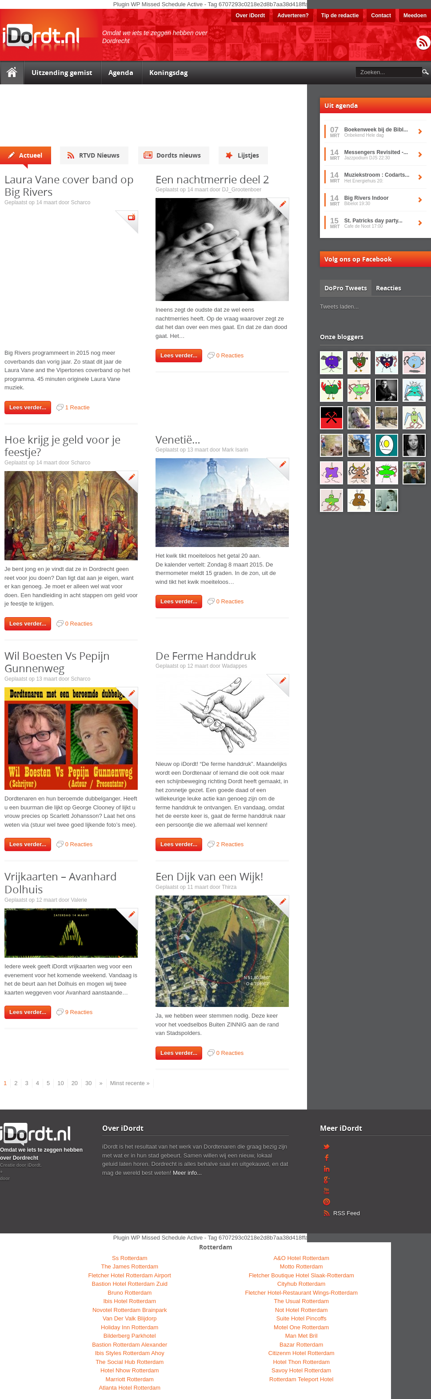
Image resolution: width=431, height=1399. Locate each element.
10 (60, 1083)
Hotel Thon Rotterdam (301, 1362)
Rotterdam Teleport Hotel (301, 1379)
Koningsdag (168, 72)
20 (75, 1083)
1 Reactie (77, 407)
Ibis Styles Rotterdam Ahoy (129, 1353)
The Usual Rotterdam (301, 1301)
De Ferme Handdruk (206, 656)
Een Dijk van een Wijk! (209, 876)
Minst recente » (130, 1083)
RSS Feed (423, 43)
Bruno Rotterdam (130, 1292)
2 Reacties (229, 844)
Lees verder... (27, 407)
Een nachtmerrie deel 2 (212, 179)
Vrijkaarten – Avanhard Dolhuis (60, 882)
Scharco (80, 202)
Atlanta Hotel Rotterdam (129, 1387)
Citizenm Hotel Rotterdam (301, 1353)
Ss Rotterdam (129, 1258)
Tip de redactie (340, 15)
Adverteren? (293, 15)
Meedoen (415, 15)
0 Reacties (229, 355)
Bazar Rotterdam (301, 1344)
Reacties (388, 288)
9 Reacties (78, 1012)
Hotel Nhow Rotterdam (129, 1370)
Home (12, 72)
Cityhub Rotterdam (301, 1283)
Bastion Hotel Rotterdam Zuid (130, 1283)
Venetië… (178, 439)
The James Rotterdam (129, 1266)
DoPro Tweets (345, 288)
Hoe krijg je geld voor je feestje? (62, 446)
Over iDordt (250, 15)
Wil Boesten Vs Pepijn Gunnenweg (57, 662)
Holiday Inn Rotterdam (129, 1327)
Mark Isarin (235, 450)
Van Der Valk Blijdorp (130, 1318)
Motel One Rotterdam (301, 1327)
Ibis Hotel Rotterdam (130, 1301)
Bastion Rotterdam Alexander (129, 1344)
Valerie (79, 900)
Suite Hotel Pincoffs (301, 1318)
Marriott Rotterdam (130, 1379)
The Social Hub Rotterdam (130, 1362)
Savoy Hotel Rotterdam (301, 1370)
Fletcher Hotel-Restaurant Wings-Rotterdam (301, 1292)
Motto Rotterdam (301, 1266)
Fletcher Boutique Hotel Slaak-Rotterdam (301, 1275)
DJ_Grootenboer (241, 189)
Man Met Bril (301, 1335)
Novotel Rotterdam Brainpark (129, 1310)
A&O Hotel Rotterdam (301, 1258)
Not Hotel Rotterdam (301, 1310)
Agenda (120, 72)
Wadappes (234, 666)
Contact (381, 15)
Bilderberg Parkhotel (130, 1335)
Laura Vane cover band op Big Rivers (69, 185)
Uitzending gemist (62, 72)
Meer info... (187, 1172)
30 (88, 1083)
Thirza (229, 887)
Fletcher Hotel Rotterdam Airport (129, 1275)
